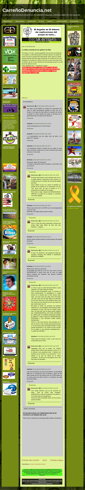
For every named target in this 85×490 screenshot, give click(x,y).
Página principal (7, 21)
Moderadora (30, 106)
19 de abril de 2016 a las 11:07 (42, 369)
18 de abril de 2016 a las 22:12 (42, 237)
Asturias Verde (32, 21)
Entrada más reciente (30, 460)
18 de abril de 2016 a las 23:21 (42, 266)
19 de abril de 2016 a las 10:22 (46, 336)
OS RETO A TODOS (9, 118)
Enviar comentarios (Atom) (37, 464)
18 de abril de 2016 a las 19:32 (50, 221)
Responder (30, 118)
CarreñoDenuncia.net (27, 10)
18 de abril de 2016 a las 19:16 (42, 159)
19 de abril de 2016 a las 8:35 (49, 285)
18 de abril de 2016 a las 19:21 (42, 205)
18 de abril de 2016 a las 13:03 (46, 106)
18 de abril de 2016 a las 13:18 (42, 123)
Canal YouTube (74, 21)
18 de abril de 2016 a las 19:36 (50, 175)
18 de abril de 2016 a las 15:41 (42, 146)
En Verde (41, 21)
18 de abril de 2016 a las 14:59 (42, 134)
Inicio (45, 460)
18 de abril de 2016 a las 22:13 (50, 250)
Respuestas (32, 172)
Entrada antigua (56, 460)
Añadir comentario (29, 408)
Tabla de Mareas (19, 21)
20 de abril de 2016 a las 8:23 (49, 388)
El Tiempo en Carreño (73, 208)
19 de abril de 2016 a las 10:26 (50, 346)
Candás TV (50, 21)
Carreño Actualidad (61, 21)
